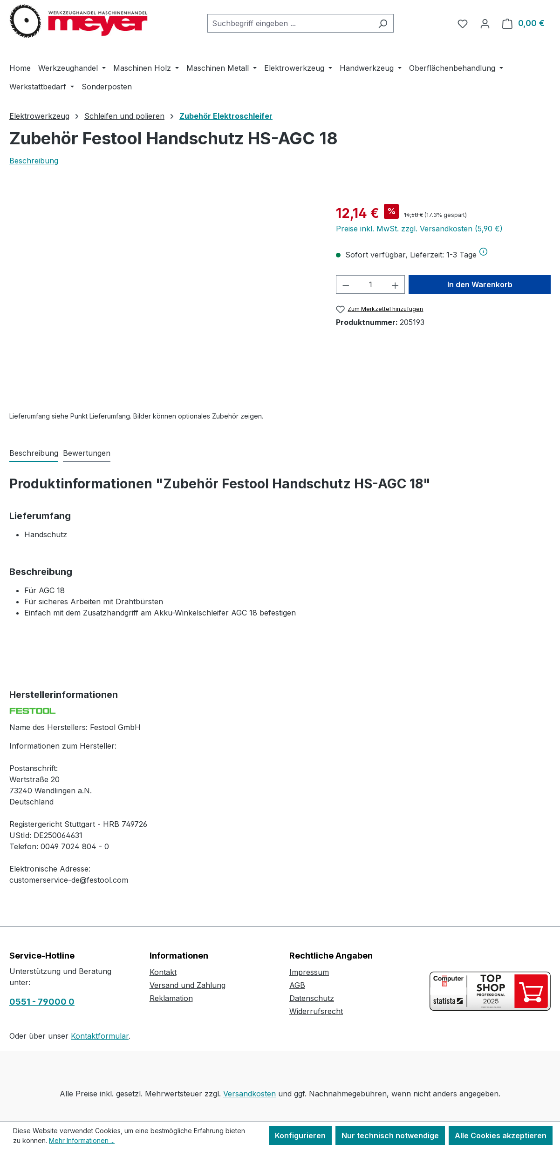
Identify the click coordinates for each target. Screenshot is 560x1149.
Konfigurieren (300, 1135)
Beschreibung (33, 160)
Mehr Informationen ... (82, 1140)
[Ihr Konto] (485, 23)
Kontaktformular (100, 1036)
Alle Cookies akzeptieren (500, 1135)
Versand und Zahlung (187, 985)
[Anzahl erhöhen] (395, 284)
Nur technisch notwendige (390, 1135)
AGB (297, 985)
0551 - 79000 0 (42, 1002)
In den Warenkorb (479, 284)
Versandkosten (249, 1093)
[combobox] (289, 23)
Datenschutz (311, 998)
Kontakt (163, 972)
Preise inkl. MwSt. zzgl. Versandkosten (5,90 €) (419, 228)
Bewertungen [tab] (86, 453)
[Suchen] (383, 23)
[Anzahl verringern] (345, 284)
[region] (163, 303)
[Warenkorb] (523, 23)
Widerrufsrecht (316, 1011)
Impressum (309, 972)
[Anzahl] (370, 284)
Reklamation (171, 998)
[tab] (33, 453)
